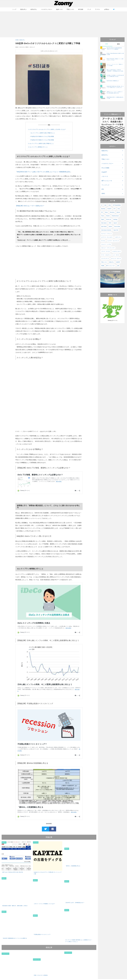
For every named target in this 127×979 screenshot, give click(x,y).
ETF (114, 208)
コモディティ (118, 237)
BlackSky (103, 208)
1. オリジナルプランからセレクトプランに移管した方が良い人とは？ (47, 129)
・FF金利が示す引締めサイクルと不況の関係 (41, 136)
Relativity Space (115, 215)
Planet (102, 215)
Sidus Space (104, 223)
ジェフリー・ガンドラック (113, 240)
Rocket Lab (108, 219)
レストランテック (105, 258)
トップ (14, 9)
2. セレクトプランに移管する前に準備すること (41, 143)
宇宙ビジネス (70, 9)
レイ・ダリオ (116, 255)
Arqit (105, 205)
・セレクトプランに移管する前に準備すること (42, 133)
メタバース (105, 176)
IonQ (119, 208)
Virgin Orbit (115, 230)
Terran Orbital (117, 226)
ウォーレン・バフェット (106, 233)
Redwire (108, 215)
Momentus (112, 212)
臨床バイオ (59, 9)
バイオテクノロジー (46, 9)
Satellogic (115, 219)
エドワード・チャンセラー (107, 237)
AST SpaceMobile (117, 205)
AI (101, 205)
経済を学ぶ (34, 9)
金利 (118, 265)
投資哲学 (118, 262)
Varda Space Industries (106, 230)
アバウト (97, 9)
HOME (17, 40)
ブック (89, 9)
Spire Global (104, 226)
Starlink (110, 226)
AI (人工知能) (105, 168)
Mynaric (118, 212)
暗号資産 (80, 9)
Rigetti (102, 219)
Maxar (106, 212)
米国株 (102, 265)
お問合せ (106, 9)
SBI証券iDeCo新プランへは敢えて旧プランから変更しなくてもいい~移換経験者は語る (43, 172)
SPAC (103, 193)
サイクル (103, 240)
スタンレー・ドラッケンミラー (108, 247)
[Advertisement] (63, 24)
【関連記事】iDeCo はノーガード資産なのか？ (29, 206)
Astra (109, 205)
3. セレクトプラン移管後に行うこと (38, 147)
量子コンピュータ (107, 180)
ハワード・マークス (105, 251)
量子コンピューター (110, 265)
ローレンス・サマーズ (116, 258)
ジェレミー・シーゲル (106, 244)
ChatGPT (104, 172)
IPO (103, 189)
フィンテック (105, 185)
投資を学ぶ (23, 9)
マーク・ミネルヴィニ (106, 255)
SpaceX (115, 223)
